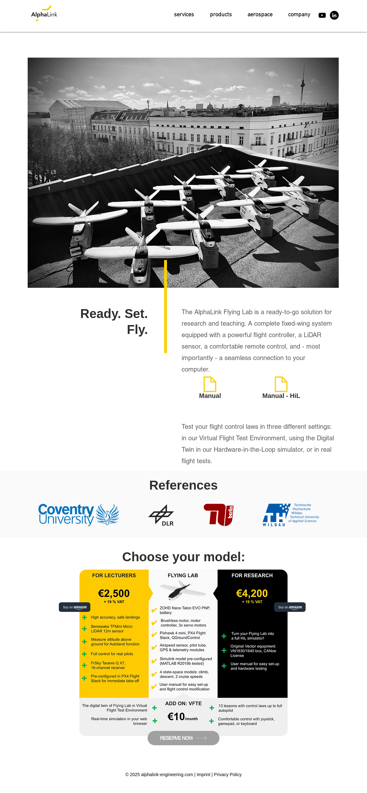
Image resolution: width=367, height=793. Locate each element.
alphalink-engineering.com (167, 774)
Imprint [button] (203, 774)
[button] (184, 14)
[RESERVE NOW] (183, 738)
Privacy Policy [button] (228, 774)
